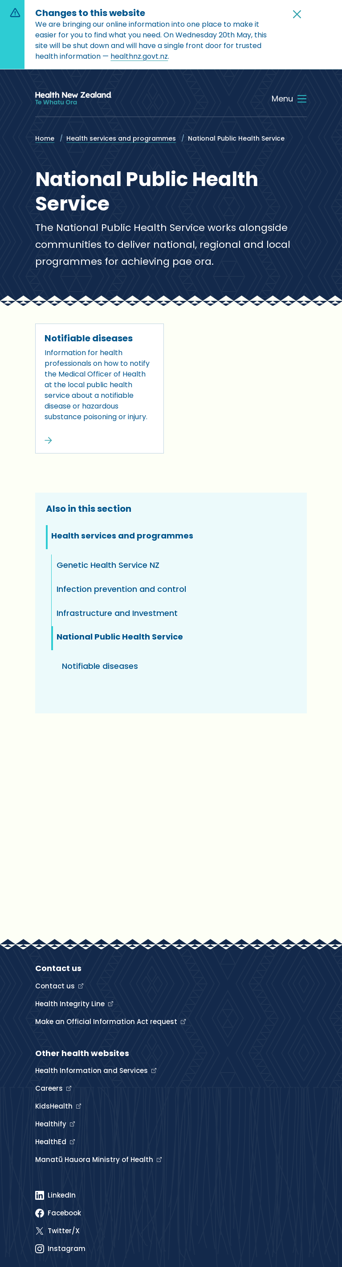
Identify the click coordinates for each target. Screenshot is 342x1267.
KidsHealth (54, 1106)
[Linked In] (55, 1195)
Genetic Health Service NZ (108, 565)
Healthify (51, 1124)
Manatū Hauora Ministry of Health (95, 1159)
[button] (297, 14)
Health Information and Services (92, 1070)
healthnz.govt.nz (139, 56)
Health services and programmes (121, 138)
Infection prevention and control (121, 589)
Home (44, 138)
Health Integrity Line (70, 1003)
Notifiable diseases (89, 338)
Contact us (56, 986)
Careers (50, 1088)
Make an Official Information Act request (107, 1021)
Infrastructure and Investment (117, 613)
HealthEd (51, 1141)
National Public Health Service (120, 636)
